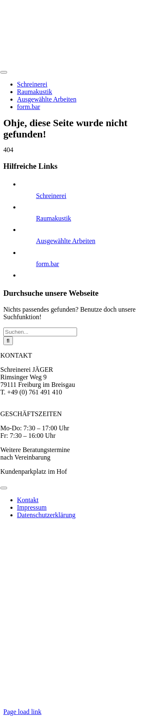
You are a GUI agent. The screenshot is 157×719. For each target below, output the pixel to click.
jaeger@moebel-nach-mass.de (40, 399)
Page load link (22, 711)
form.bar (47, 263)
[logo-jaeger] (65, 62)
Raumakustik (53, 218)
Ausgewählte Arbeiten (65, 240)
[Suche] (8, 340)
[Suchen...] (40, 332)
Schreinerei (51, 195)
